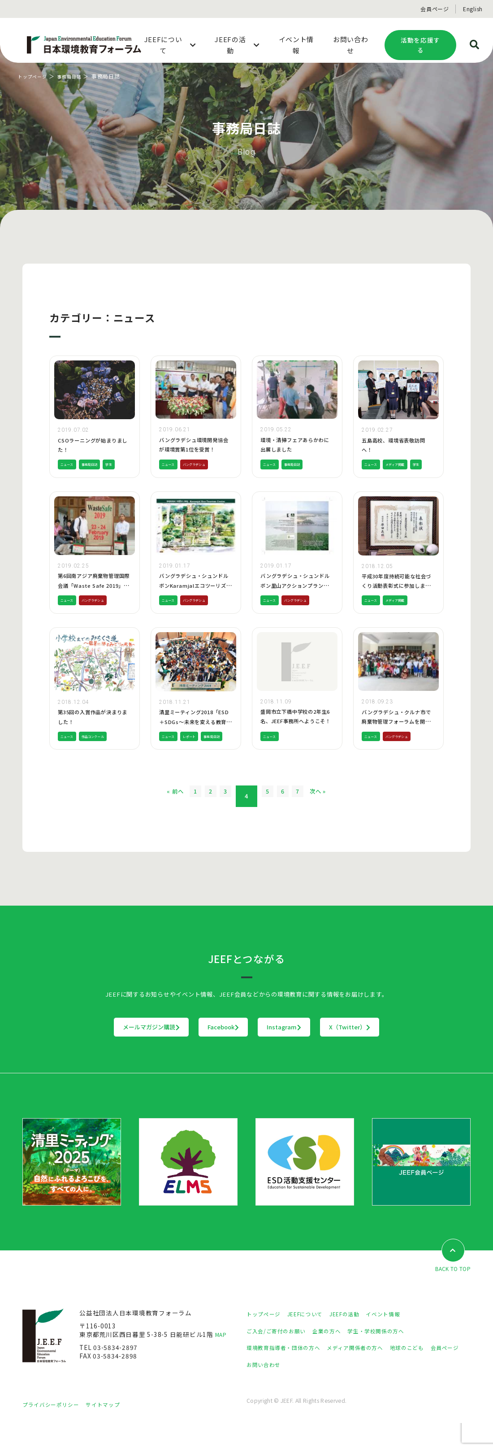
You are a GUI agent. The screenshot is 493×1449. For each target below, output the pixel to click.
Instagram (302, 1051)
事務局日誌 (76, 76)
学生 (121, 476)
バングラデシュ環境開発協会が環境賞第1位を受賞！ (193, 449)
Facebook (205, 1051)
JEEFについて (313, 1339)
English (473, 9)
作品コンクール (103, 761)
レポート (197, 748)
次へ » (353, 821)
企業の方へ (337, 1356)
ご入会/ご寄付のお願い (280, 1356)
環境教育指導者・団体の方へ (289, 1372)
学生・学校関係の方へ (393, 1356)
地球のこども (430, 1372)
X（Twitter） (405, 1051)
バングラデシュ (204, 476)
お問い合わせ (305, 1389)
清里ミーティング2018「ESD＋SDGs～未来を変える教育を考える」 (195, 733)
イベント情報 (401, 1339)
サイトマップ (114, 1429)
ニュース (70, 476)
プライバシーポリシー (55, 1429)
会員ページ (434, 9)
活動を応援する (420, 45)
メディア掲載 (404, 464)
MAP (222, 1359)
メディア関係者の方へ (370, 1372)
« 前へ (139, 821)
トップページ (35, 76)
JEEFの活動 (358, 1339)
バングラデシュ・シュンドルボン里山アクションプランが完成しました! (297, 597)
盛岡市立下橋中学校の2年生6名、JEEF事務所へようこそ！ (296, 733)
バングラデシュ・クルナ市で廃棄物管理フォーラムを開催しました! (396, 733)
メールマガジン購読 (95, 1051)
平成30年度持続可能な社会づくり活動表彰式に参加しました (396, 598)
